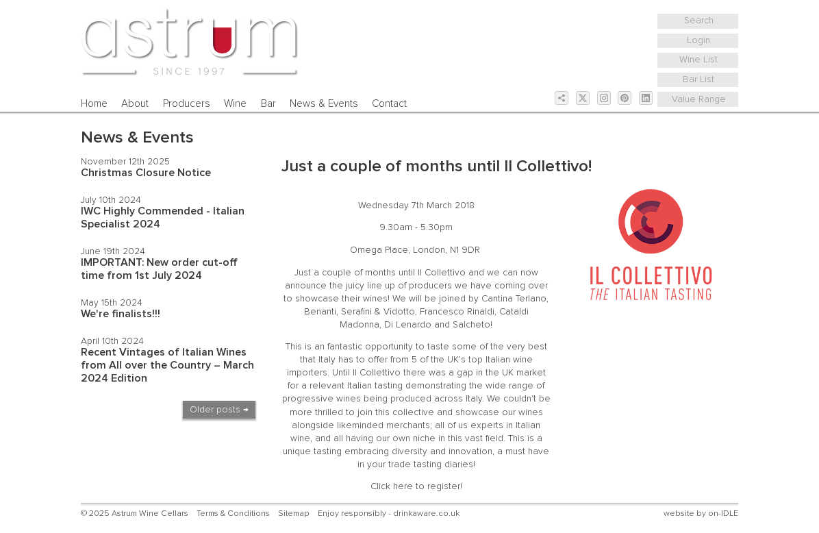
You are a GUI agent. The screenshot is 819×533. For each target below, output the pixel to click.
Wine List (698, 59)
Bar (268, 104)
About (135, 104)
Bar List (698, 79)
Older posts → (219, 409)
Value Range (699, 99)
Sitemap (293, 513)
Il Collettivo (442, 272)
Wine (235, 104)
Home (94, 104)
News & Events (324, 104)
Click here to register (415, 486)
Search (699, 20)
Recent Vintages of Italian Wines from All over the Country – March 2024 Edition (167, 365)
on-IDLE (723, 513)
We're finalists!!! (120, 313)
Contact (389, 104)
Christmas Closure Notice (146, 172)
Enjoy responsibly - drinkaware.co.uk (388, 513)
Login (698, 40)
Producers (186, 104)
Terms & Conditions (233, 513)
